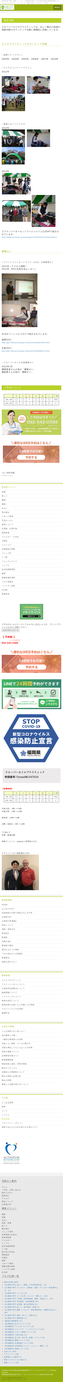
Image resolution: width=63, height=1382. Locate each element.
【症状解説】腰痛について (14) (17, 1340)
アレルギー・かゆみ (10, 537)
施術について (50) (11, 1362)
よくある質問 (7, 1103)
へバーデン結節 (8, 586)
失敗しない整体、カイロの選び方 (16, 1043)
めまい (5, 508)
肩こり (5, 496)
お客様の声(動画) (9, 921)
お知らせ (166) (10, 1351)
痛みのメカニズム (9, 1068)
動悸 (4, 573)
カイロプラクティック (11, 980)
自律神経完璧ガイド (10, 1056)
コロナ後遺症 (7, 582)
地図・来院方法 (8, 929)
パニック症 (6, 553)
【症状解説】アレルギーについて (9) (19, 1326)
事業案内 (5, 958)
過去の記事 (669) (11, 1282)
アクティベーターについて (13, 984)
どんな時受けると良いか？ (13, 1031)
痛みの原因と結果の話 (11, 1076)
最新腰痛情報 (7, 1060)
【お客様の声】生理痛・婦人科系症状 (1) (21, 1304)
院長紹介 (5, 933)
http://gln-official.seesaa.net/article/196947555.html (26, 343)
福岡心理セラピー (9, 962)
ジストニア (6, 545)
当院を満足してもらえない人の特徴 (17, 1047)
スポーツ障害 (7, 516)
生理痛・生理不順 (9, 529)
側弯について (7, 524)
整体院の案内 (7, 945)
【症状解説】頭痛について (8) (16, 1349)
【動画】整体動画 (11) (13, 1321)
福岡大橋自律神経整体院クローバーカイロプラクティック (31, 1370)
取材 (4, 1107)
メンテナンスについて (11, 997)
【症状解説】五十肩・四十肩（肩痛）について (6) (24, 1338)
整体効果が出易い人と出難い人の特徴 (18, 1005)
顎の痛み (5, 512)
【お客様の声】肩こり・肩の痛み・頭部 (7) (21, 1307)
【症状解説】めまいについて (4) (17, 1324)
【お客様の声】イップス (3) (15, 1293)
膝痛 (4, 504)
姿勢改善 (5, 533)
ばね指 (5, 590)
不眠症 (5, 541)
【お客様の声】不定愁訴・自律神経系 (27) (21, 1301)
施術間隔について (9, 992)
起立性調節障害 (8, 569)
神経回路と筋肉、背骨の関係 (14, 1064)
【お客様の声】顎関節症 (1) (15, 1318)
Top (3, 473)
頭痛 (4, 492)
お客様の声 (6, 917)
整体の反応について (10, 1001)
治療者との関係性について (13, 1072)
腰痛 (4, 500)
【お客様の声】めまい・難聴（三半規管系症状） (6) (25, 1285)
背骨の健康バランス (10, 1052)
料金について (7, 925)
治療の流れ (6, 941)
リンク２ (5, 1115)
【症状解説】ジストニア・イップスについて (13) (24, 1329)
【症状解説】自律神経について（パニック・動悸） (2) (26, 1346)
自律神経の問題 (8, 549)
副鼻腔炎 (5, 594)
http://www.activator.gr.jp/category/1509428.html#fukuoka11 (29, 237)
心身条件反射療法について (13, 988)
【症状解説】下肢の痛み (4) (15, 1335)
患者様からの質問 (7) (13, 1357)
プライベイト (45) (11, 1354)
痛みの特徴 (6, 1080)
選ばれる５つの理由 (10, 950)
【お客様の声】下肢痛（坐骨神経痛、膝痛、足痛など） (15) (28, 1299)
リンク (5, 1111)
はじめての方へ (8, 909)
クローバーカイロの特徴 (12, 1009)
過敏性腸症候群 (8, 578)
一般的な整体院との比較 (12, 1039)
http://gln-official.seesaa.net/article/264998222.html (26, 351)
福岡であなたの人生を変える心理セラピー (20, 1127)
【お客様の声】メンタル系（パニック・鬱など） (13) (26, 1296)
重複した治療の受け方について (15, 1084)
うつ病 (5, 557)
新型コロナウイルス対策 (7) (15, 1360)
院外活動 (5, 1119)
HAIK (24, 1379)
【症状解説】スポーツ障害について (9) (20, 1332)
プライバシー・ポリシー (12, 1123)
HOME (5, 905)
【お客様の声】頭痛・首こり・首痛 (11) (20, 1315)
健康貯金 (5, 1013)
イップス (5, 565)
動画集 (5, 937)
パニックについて (9, 561)
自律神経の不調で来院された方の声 (17, 913)
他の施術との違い (9, 1035)
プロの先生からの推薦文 (12, 954)
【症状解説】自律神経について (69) (18, 1343)
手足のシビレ (7, 520)
